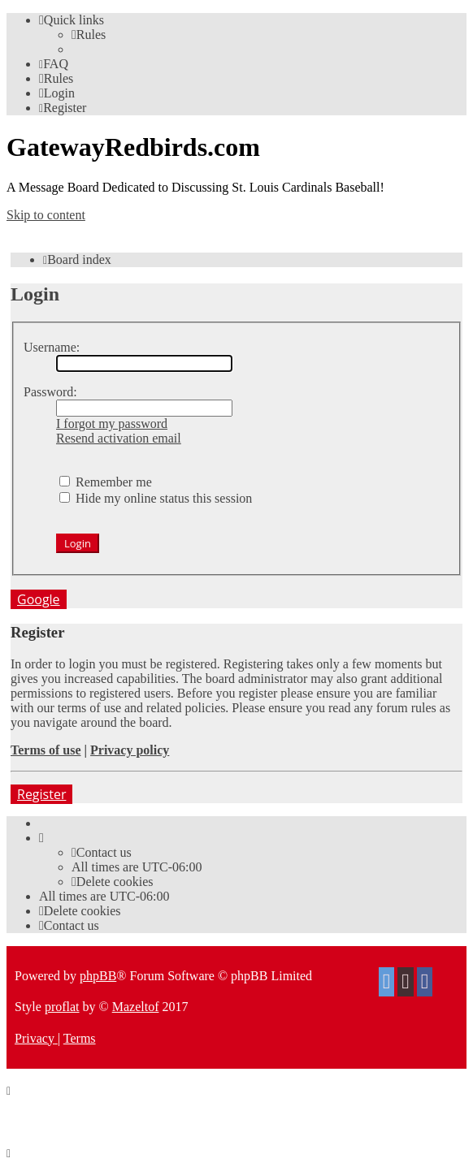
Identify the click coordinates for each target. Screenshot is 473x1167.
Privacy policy (129, 750)
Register (41, 794)
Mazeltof (135, 1007)
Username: (52, 347)
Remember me (105, 482)
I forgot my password (111, 423)
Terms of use (46, 750)
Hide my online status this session (155, 498)
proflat (62, 1007)
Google (38, 599)
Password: (50, 392)
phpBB (98, 976)
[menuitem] (89, 34)
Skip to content (46, 215)
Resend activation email (118, 438)
